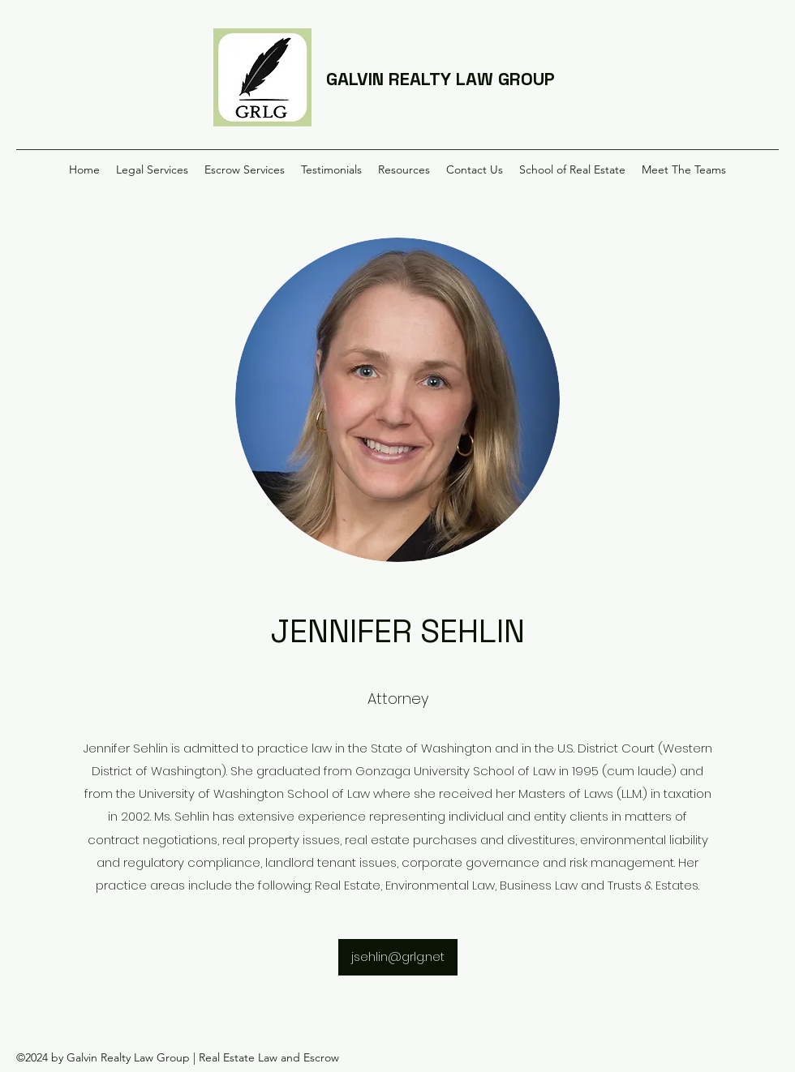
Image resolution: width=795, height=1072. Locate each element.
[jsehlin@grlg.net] (398, 957)
